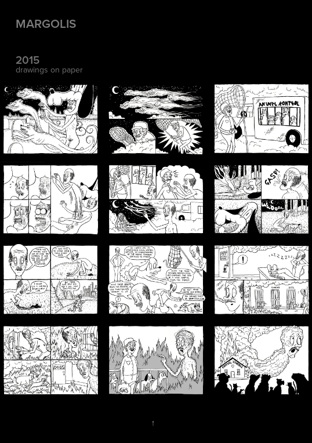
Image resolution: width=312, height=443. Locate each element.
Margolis (46, 23)
